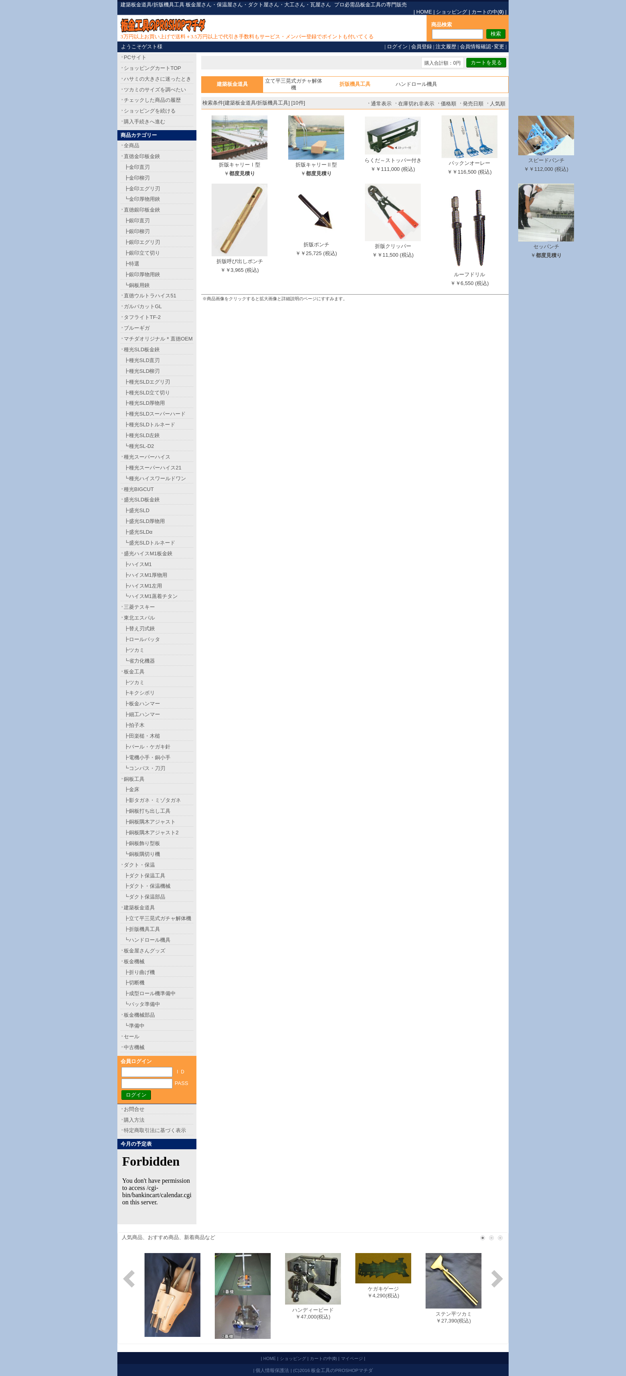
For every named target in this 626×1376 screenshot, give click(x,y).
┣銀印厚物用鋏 (142, 274)
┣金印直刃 (137, 167)
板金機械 (134, 961)
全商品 (131, 145)
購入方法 (134, 1120)
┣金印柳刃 (137, 178)
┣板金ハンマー (142, 704)
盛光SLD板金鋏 (142, 500)
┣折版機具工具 (142, 929)
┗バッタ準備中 (142, 1004)
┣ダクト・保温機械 (147, 886)
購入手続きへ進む (144, 122)
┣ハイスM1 (138, 564)
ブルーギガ (137, 328)
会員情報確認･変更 (482, 46)
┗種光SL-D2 (139, 446)
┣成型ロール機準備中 (150, 993)
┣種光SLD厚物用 (144, 403)
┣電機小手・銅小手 (147, 757)
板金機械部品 (139, 1015)
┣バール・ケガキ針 (147, 747)
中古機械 (134, 1047)
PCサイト (135, 57)
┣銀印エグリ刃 (142, 242)
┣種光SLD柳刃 (142, 371)
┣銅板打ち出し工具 (147, 811)
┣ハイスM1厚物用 (145, 575)
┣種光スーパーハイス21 (152, 468)
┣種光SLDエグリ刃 (147, 382)
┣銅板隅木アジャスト (150, 822)
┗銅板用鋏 (137, 285)
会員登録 (421, 46)
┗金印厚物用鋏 (142, 199)
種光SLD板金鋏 (142, 349)
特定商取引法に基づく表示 (155, 1130)
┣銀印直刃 (137, 221)
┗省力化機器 (139, 661)
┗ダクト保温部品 (144, 897)
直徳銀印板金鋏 (142, 210)
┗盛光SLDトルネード (149, 543)
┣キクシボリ (139, 693)
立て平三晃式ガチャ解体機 (293, 84)
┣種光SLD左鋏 (142, 435)
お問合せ (134, 1109)
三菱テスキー (139, 607)
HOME (424, 12)
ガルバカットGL (143, 306)
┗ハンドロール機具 (147, 940)
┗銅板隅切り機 (142, 854)
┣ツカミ (134, 650)
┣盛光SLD (136, 510)
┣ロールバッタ (142, 639)
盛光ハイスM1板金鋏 (148, 553)
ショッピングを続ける (150, 111)
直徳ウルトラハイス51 (150, 296)
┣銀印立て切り (142, 253)
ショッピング (451, 12)
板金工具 (134, 672)
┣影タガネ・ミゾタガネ (152, 800)
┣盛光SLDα (138, 532)
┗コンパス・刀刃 (144, 768)
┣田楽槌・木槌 (142, 736)
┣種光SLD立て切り (147, 393)
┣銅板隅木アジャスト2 (151, 832)
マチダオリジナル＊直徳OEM (158, 339)
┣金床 (131, 789)
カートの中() (487, 12)
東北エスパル (139, 618)
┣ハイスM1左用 (143, 586)
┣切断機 (134, 983)
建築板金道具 (139, 908)
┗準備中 (134, 1026)
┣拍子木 (134, 725)
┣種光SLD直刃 (142, 360)
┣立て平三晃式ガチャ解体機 (157, 918)
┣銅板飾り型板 (142, 843)
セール (131, 1036)
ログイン (397, 46)
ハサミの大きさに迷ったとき (157, 79)
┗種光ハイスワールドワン (155, 478)
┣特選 (131, 264)
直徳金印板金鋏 (142, 156)
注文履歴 (446, 46)
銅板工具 (134, 779)
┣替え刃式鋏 (139, 629)
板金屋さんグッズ (144, 951)
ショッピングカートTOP (152, 68)
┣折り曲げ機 (139, 972)
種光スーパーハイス (147, 457)
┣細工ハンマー (142, 714)
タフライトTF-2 (142, 317)
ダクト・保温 (139, 865)
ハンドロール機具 (416, 84)
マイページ (352, 1358)
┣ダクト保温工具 (144, 876)
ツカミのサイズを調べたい (155, 90)
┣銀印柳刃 (137, 231)
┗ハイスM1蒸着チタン (151, 596)
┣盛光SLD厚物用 (144, 521)
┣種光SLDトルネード (149, 425)
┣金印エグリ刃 (142, 189)
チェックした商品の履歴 (152, 100)
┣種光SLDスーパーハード (155, 414)
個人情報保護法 (272, 1370)
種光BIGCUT (139, 489)
